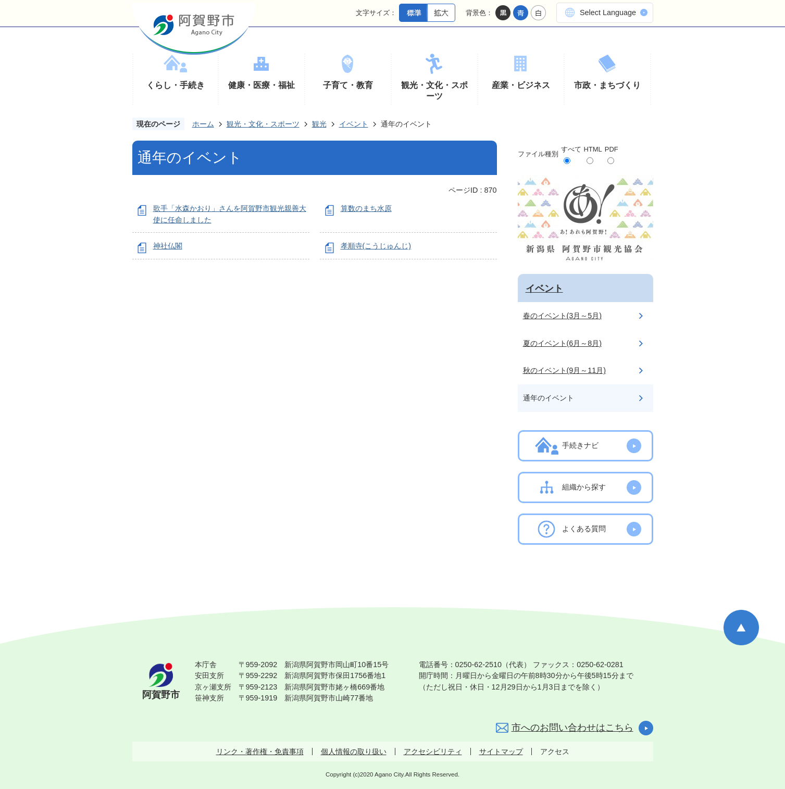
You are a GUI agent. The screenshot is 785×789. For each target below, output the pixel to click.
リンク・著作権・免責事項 (260, 751)
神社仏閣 (167, 246)
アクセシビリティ (433, 751)
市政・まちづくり (607, 85)
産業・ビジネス (521, 85)
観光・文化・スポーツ (434, 91)
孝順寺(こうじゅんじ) (376, 246)
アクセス (554, 751)
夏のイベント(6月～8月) (562, 343)
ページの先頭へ (741, 627)
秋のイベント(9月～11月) (564, 370)
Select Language (608, 12)
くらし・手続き (175, 85)
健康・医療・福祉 (261, 85)
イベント (353, 124)
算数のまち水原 (366, 208)
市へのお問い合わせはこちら (572, 727)
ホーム (203, 124)
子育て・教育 (348, 85)
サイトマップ (501, 751)
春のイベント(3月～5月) (562, 315)
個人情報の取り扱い (354, 751)
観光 (319, 124)
